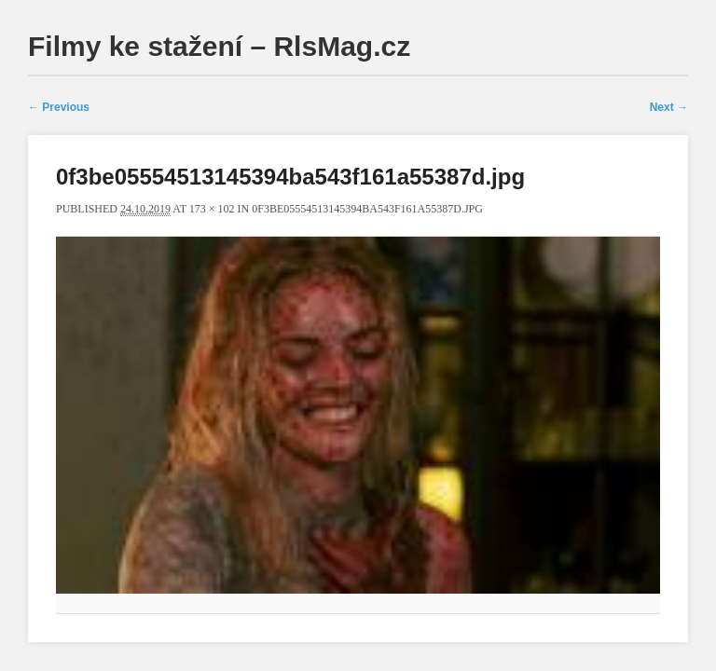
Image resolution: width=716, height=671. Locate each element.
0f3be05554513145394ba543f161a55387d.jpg (367, 208)
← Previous (59, 107)
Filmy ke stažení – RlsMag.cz (219, 46)
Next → (669, 107)
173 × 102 (212, 208)
